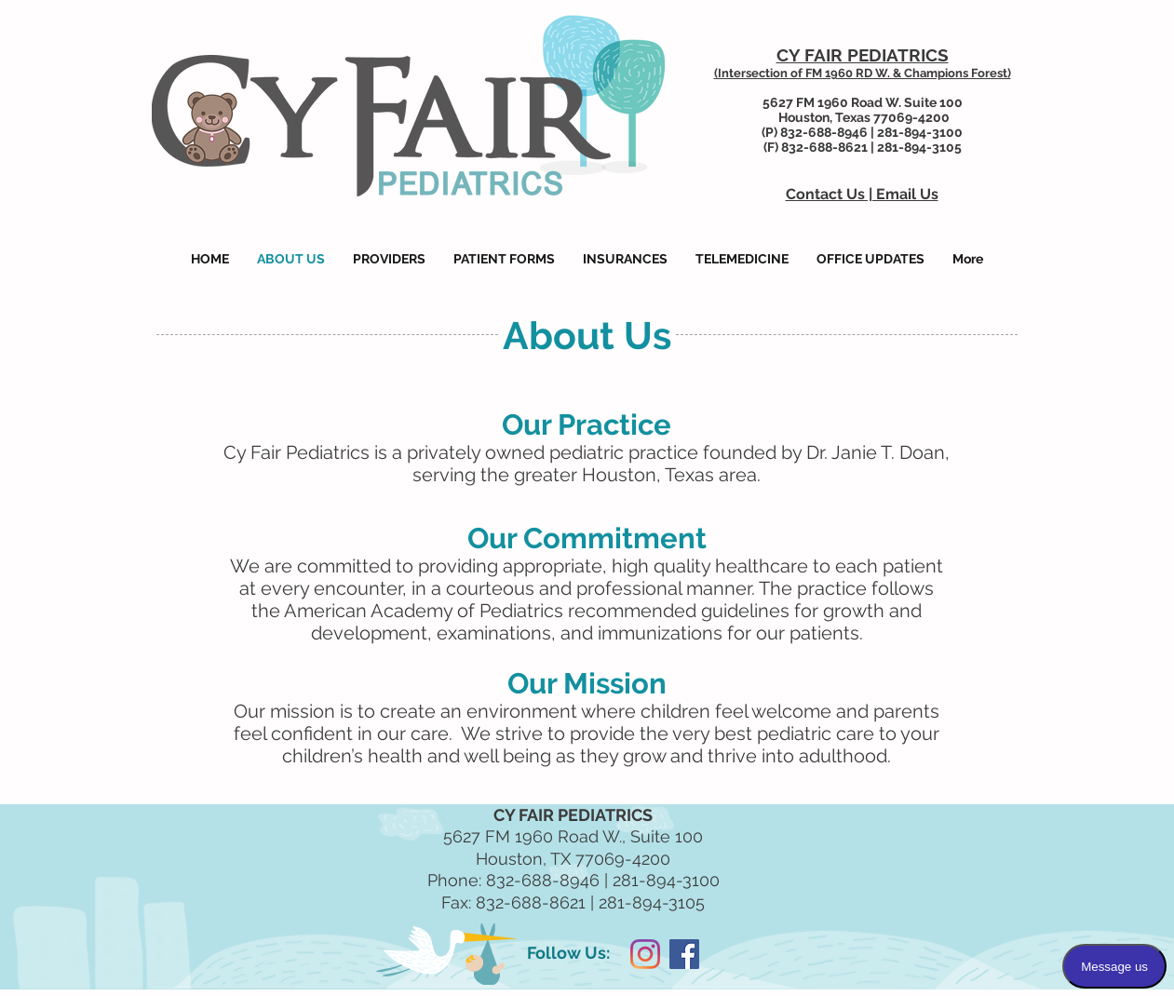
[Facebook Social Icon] (684, 954)
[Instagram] (645, 954)
